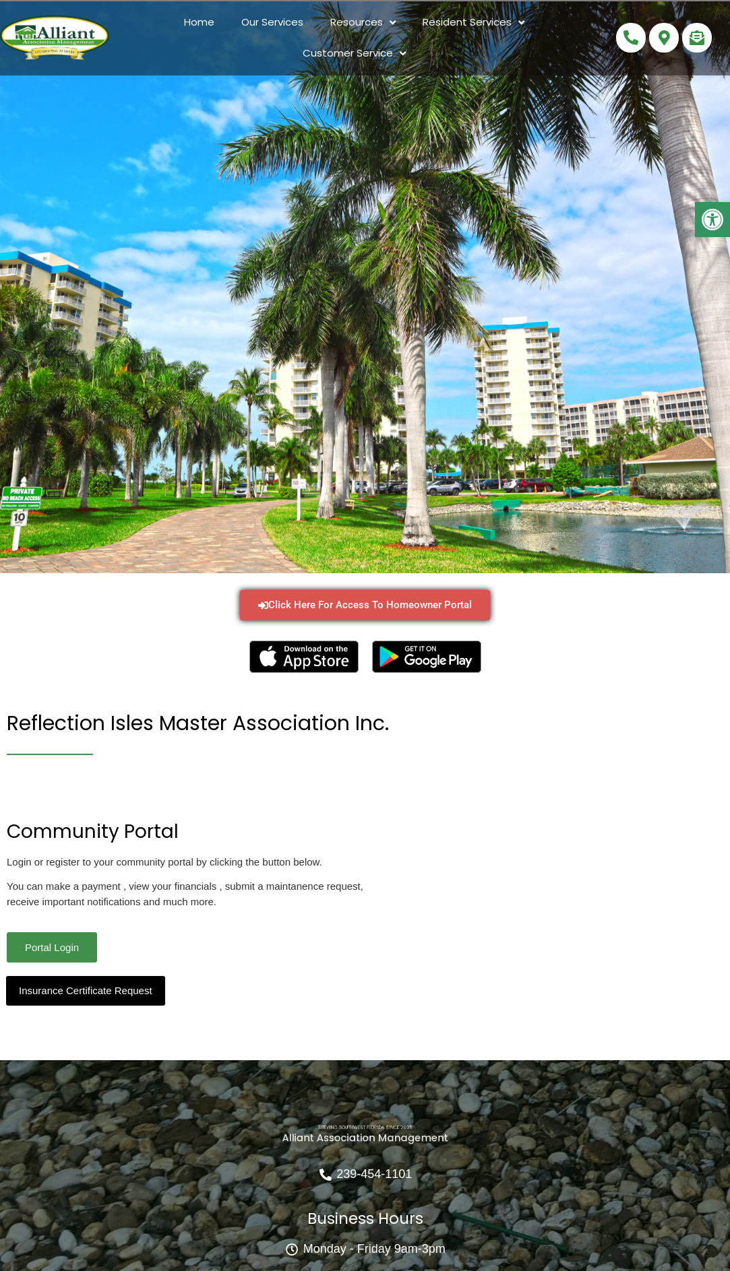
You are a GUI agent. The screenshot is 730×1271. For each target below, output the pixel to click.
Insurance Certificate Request (85, 990)
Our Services (272, 22)
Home (199, 22)
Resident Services (473, 22)
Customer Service (354, 53)
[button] (712, 219)
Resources (363, 22)
